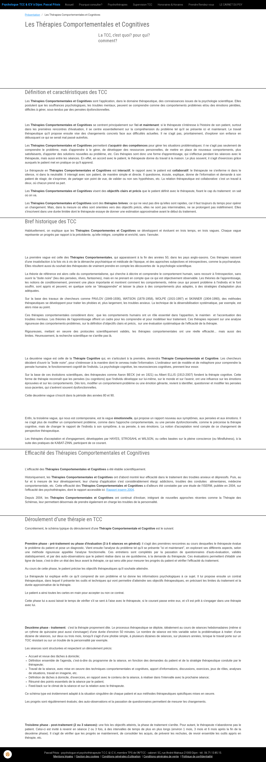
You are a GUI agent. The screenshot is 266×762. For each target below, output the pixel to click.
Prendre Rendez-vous (201, 4)
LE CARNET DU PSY (231, 4)
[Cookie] (8, 754)
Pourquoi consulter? (90, 4)
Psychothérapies (117, 4)
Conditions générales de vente (161, 756)
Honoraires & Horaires (170, 4)
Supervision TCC (142, 4)
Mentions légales (63, 756)
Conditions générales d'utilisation (121, 756)
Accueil (69, 4)
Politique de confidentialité (197, 756)
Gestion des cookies (87, 756)
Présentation (32, 14)
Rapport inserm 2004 (120, 489)
